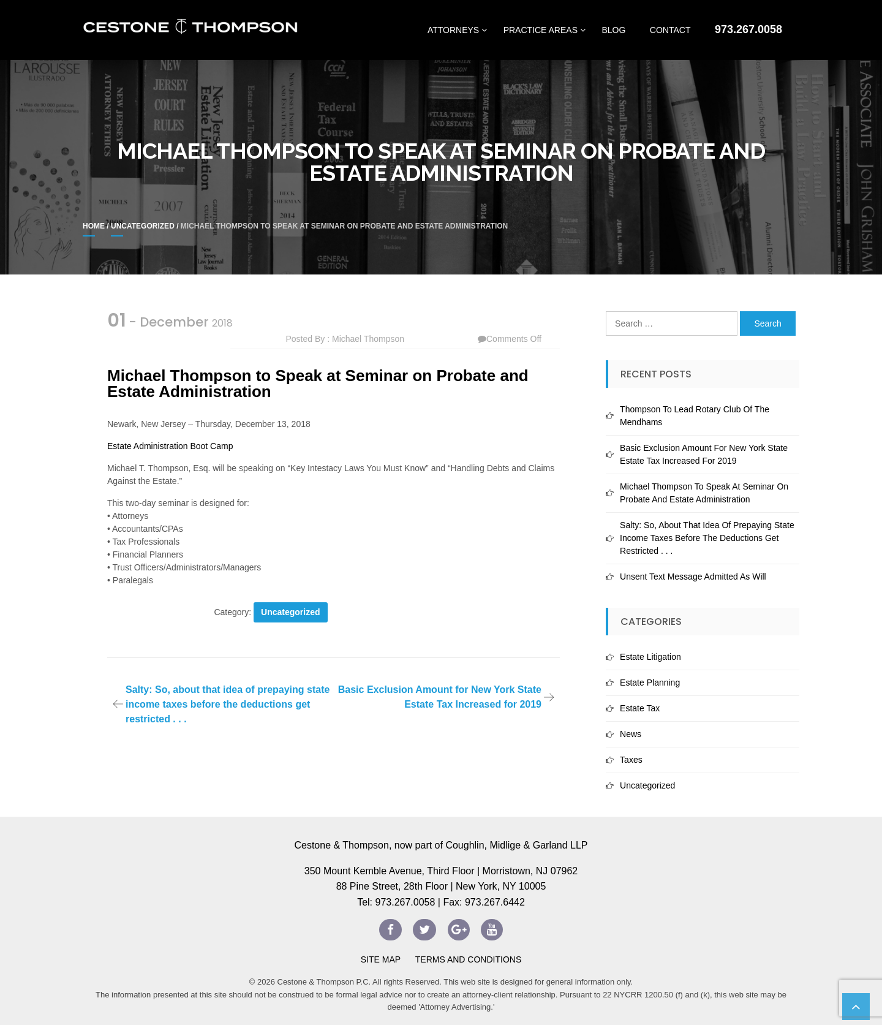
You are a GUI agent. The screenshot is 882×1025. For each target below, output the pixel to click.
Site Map (381, 959)
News (630, 734)
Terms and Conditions (467, 959)
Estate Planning (650, 682)
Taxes (631, 760)
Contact (670, 30)
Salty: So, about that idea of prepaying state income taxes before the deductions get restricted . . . (228, 704)
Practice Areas (540, 30)
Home (94, 226)
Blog (613, 30)
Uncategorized (143, 226)
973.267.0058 (748, 29)
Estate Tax (640, 708)
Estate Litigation (650, 657)
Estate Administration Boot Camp (170, 446)
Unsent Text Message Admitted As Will (693, 576)
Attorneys (453, 30)
